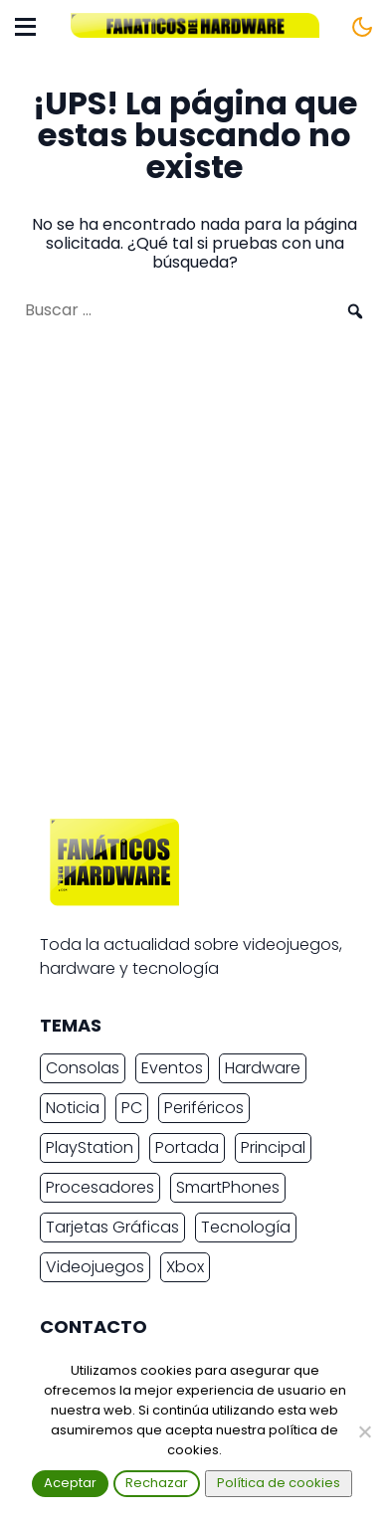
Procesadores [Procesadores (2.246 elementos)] (100, 1187)
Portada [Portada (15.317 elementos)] (187, 1147)
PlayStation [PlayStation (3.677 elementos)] (89, 1147)
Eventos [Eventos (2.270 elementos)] (172, 1067)
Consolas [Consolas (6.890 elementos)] (82, 1067)
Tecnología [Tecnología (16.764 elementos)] (246, 1227)
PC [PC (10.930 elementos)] (131, 1107)
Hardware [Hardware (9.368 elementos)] (262, 1067)
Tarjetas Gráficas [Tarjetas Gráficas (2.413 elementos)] (112, 1227)
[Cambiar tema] (362, 27)
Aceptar (70, 1482)
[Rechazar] (364, 1431)
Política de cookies (278, 1482)
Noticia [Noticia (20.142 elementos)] (72, 1107)
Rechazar (156, 1482)
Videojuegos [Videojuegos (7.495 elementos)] (95, 1266)
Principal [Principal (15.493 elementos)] (273, 1147)
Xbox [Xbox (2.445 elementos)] (185, 1266)
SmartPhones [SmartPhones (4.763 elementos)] (228, 1187)
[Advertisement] (194, 579)
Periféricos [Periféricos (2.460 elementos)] (204, 1107)
